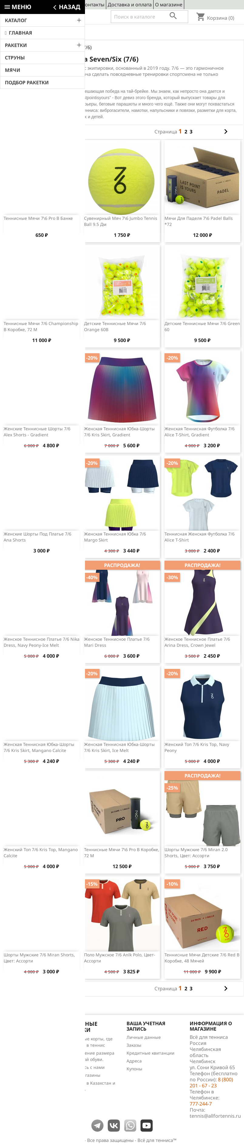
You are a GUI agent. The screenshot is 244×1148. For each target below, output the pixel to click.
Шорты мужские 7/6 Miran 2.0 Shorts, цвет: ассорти (196, 852)
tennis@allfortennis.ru (215, 1116)
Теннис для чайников (28, 1078)
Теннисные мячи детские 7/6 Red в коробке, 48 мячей (201, 958)
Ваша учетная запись (146, 1026)
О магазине (168, 4)
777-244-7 (201, 1103)
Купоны (134, 1069)
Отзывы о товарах (25, 1062)
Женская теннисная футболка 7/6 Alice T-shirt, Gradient (199, 432)
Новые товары (21, 1046)
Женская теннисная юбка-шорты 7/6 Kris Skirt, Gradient (119, 432)
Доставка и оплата (130, 4)
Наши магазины (83, 1075)
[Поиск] (149, 16)
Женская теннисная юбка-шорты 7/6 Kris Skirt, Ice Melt (119, 747)
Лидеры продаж (23, 1054)
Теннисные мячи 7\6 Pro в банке (38, 218)
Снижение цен (21, 1039)
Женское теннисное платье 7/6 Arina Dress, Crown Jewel (197, 642)
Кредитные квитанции (151, 1053)
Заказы (134, 1045)
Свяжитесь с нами (85, 1067)
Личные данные (144, 1037)
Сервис (70, 4)
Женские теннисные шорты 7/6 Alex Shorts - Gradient (37, 432)
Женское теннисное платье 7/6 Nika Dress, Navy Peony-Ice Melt (42, 642)
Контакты (93, 4)
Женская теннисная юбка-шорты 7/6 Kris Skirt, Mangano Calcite (39, 747)
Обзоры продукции (26, 1070)
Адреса (134, 1061)
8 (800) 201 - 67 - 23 (50, 17)
